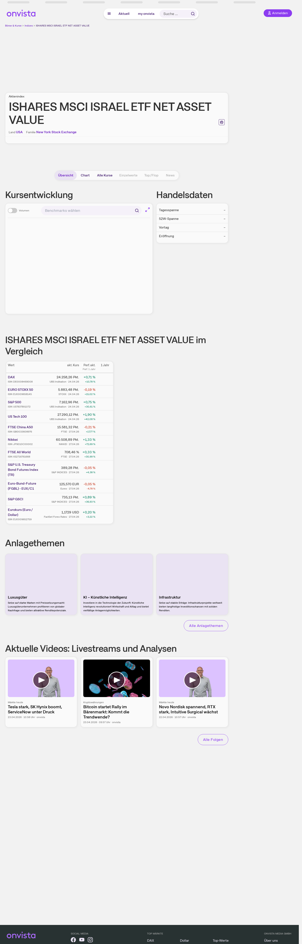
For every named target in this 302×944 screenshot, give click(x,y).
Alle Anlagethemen (206, 625)
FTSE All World (19, 452)
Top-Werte (221, 940)
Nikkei (13, 439)
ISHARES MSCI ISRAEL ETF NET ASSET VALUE (62, 25)
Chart (85, 175)
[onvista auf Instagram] (90, 940)
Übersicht (65, 175)
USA (19, 132)
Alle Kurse (105, 175)
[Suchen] (137, 210)
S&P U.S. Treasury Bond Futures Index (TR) (23, 469)
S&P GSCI (15, 499)
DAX (11, 377)
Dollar (184, 940)
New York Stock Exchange (56, 132)
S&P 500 (14, 402)
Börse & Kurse (13, 25)
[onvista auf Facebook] (73, 940)
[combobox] (91, 210)
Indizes (29, 25)
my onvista (146, 13)
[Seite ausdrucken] (222, 122)
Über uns (271, 940)
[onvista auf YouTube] (81, 940)
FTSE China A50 (20, 427)
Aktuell (123, 13)
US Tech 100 (17, 416)
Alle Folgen (213, 739)
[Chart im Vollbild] (147, 209)
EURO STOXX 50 (20, 389)
